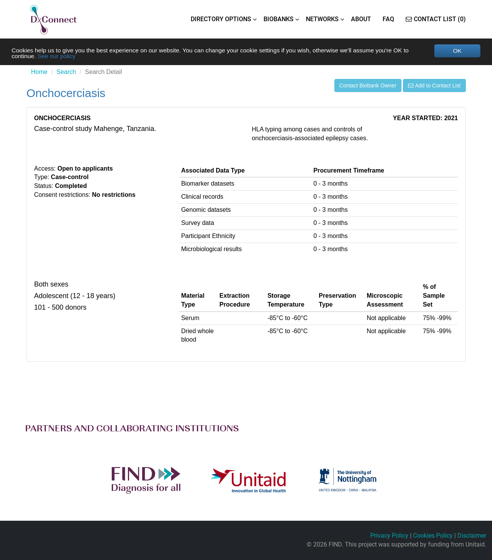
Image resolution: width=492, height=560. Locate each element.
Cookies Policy (433, 535)
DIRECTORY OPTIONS (221, 19)
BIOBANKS (279, 19)
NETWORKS (322, 19)
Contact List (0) (436, 19)
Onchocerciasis (66, 93)
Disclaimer (471, 535)
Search (66, 72)
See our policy (57, 56)
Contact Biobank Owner (367, 86)
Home (39, 72)
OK (457, 50)
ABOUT (361, 19)
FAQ (388, 19)
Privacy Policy (389, 535)
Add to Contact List (434, 86)
